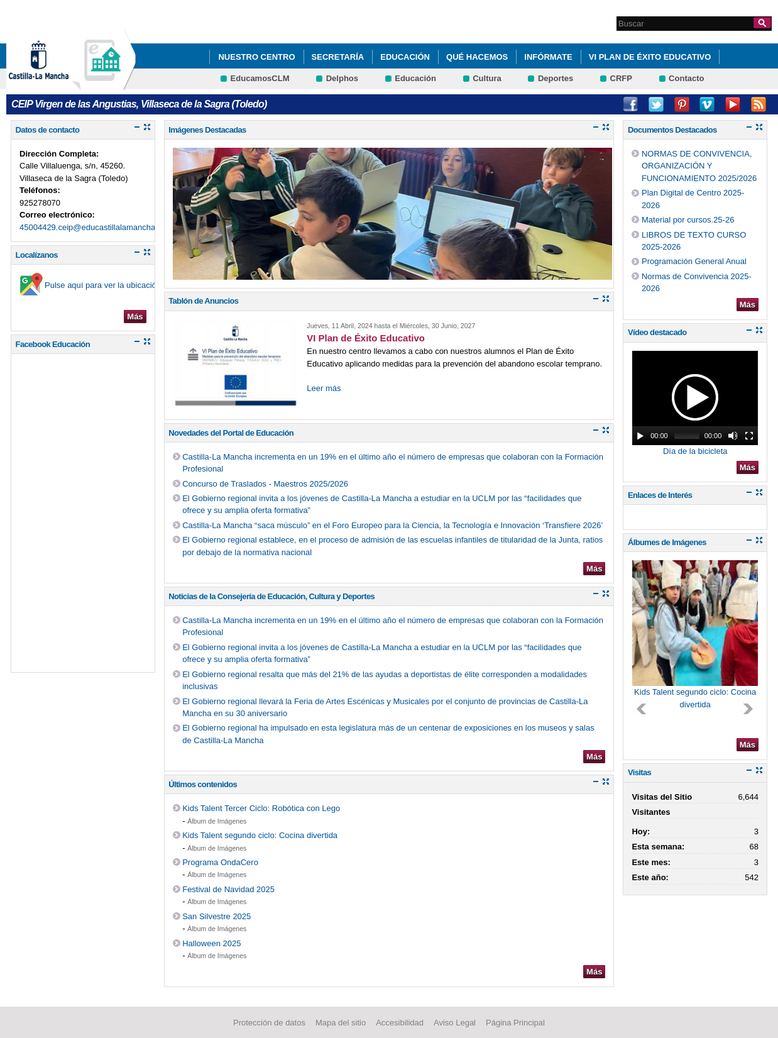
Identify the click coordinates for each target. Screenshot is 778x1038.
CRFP (621, 78)
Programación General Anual (694, 261)
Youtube (732, 104)
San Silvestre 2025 (216, 916)
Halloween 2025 (211, 943)
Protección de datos (269, 1022)
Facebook (630, 104)
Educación (405, 57)
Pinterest (681, 104)
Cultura (487, 78)
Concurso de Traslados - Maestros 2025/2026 (265, 484)
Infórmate (548, 57)
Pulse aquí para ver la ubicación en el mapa (124, 285)
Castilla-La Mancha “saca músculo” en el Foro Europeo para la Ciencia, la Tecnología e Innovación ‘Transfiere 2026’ (392, 525)
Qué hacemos (477, 57)
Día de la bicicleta (695, 451)
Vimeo (707, 104)
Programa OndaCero (220, 862)
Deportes (555, 78)
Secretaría (338, 57)
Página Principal (515, 1022)
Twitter (656, 104)
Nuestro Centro (256, 57)
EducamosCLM (260, 78)
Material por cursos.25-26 (688, 219)
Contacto (686, 78)
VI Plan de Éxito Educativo (650, 57)
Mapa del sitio (340, 1022)
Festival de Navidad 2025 (228, 889)
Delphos (342, 78)
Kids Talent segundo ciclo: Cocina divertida (259, 835)
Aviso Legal (455, 1022)
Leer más (324, 388)
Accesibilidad (400, 1022)
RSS (758, 104)
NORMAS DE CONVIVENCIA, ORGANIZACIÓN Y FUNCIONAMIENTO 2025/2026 (699, 166)
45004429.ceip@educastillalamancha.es (93, 227)
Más (135, 316)
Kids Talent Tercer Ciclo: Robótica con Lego (261, 808)
